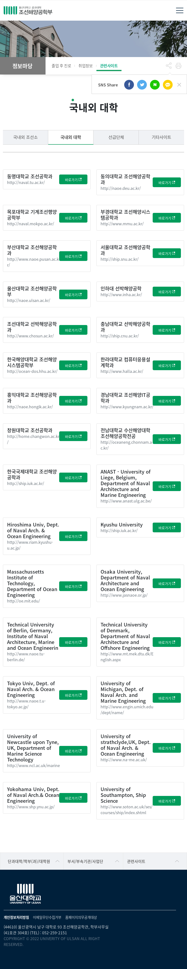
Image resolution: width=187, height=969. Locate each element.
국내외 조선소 (25, 137)
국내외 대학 (70, 137)
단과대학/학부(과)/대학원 (29, 861)
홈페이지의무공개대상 (81, 917)
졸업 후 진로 (61, 65)
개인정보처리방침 (16, 917)
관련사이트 (109, 65)
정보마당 (22, 66)
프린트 (178, 66)
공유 (169, 66)
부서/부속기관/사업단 (85, 861)
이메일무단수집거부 (47, 917)
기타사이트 (161, 137)
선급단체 (116, 137)
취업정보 (85, 65)
